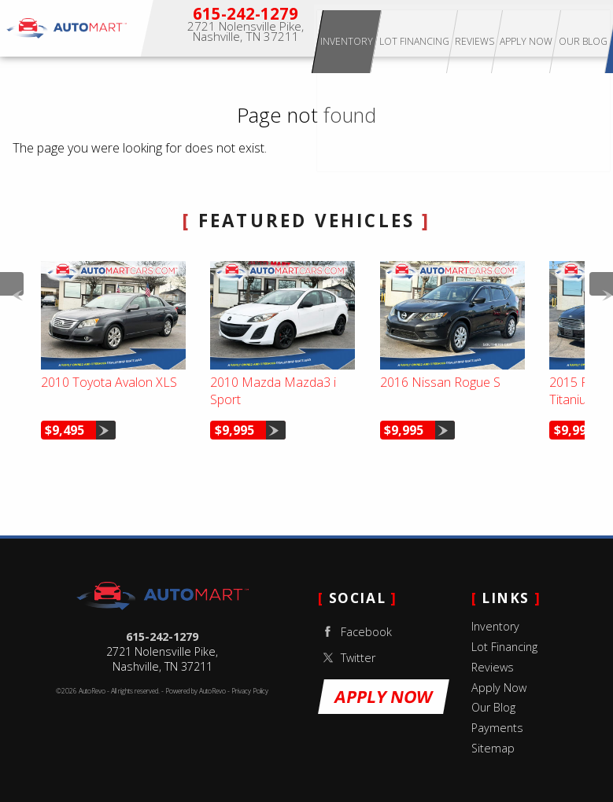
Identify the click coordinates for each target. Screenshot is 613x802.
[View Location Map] (245, 32)
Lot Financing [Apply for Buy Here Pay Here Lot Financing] (452, 28)
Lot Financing (504, 646)
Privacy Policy (249, 691)
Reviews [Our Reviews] (513, 28)
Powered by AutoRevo (195, 691)
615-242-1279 (162, 636)
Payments (497, 727)
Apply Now (564, 28)
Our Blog (493, 707)
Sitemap (493, 748)
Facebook (355, 632)
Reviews (492, 667)
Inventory (385, 28)
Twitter (346, 658)
